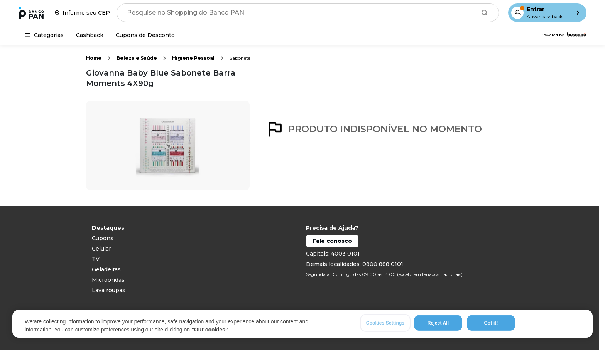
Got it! (491, 323)
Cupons (102, 238)
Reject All (438, 323)
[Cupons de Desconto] (145, 35)
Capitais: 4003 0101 (333, 253)
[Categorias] (44, 35)
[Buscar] (484, 12)
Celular (101, 248)
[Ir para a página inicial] (31, 12)
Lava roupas (108, 290)
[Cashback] (90, 35)
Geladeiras (106, 269)
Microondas (108, 279)
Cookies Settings (385, 323)
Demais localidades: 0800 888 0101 (354, 264)
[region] (302, 324)
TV (96, 259)
